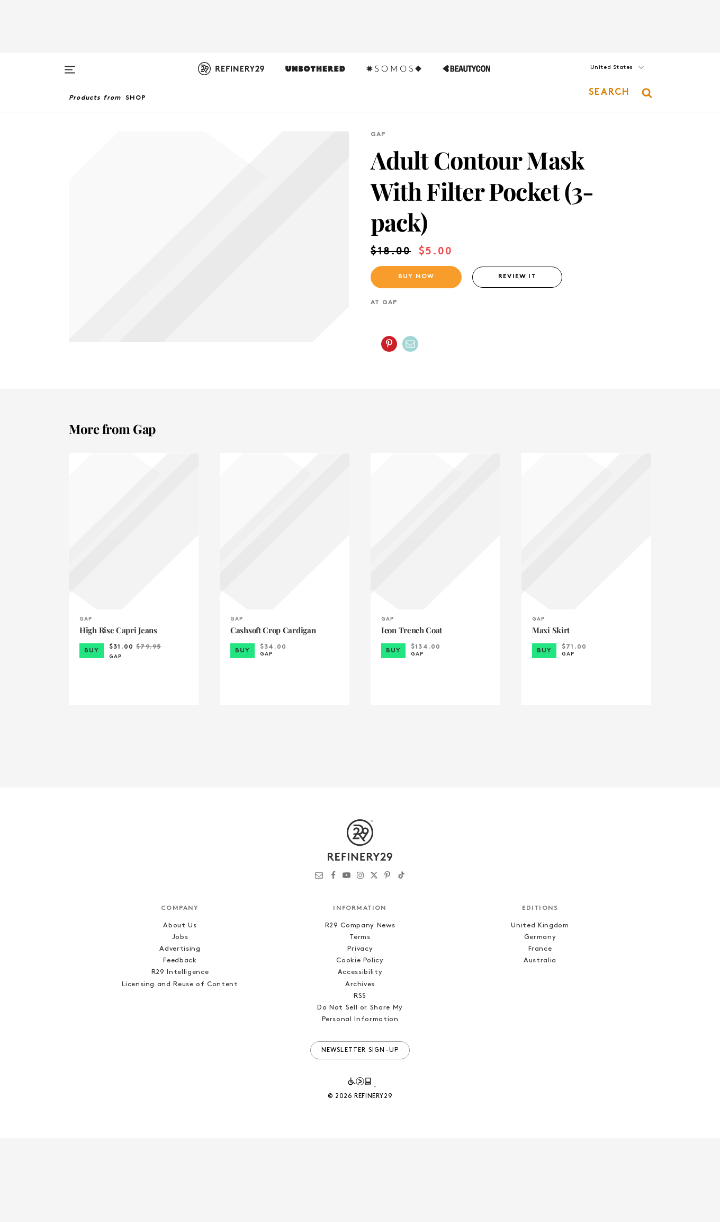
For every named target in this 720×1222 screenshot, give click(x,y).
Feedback (179, 1044)
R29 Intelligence (180, 1056)
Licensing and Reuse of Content (180, 1068)
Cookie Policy (359, 1044)
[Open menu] (70, 64)
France (540, 1033)
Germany (540, 1021)
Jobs (180, 1021)
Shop (136, 98)
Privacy (360, 1033)
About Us (179, 1009)
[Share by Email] (410, 344)
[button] (598, 78)
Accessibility (360, 1056)
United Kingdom (540, 1009)
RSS (360, 1079)
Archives (360, 1068)
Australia (540, 1044)
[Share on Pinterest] (389, 344)
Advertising (179, 1033)
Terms (359, 1021)
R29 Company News (360, 1009)
